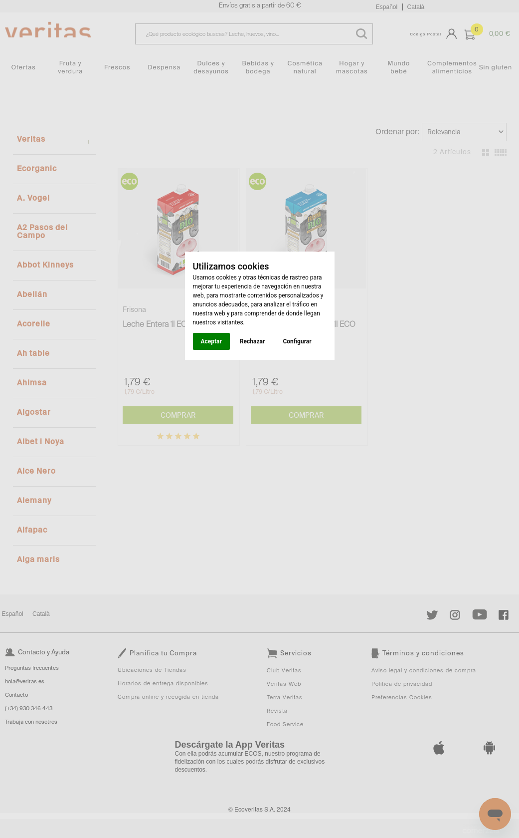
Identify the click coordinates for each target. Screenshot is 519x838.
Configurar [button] (297, 341)
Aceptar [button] (211, 341)
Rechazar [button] (252, 341)
